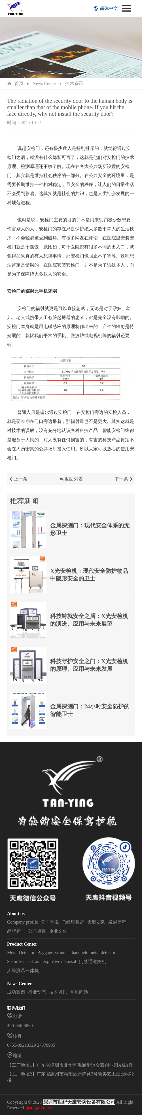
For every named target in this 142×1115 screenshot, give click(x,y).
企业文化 (58, 931)
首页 (19, 83)
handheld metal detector (93, 952)
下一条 (124, 482)
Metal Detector (21, 952)
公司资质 (37, 931)
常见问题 (79, 992)
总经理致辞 (73, 922)
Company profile (22, 922)
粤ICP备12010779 (39, 1108)
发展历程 (117, 922)
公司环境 (50, 922)
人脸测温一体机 (23, 970)
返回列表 (71, 482)
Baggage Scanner (53, 952)
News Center (44, 83)
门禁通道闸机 (92, 961)
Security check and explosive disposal (41, 961)
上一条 (18, 482)
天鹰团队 (96, 922)
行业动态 (37, 992)
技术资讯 (74, 83)
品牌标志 (16, 931)
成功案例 (16, 992)
